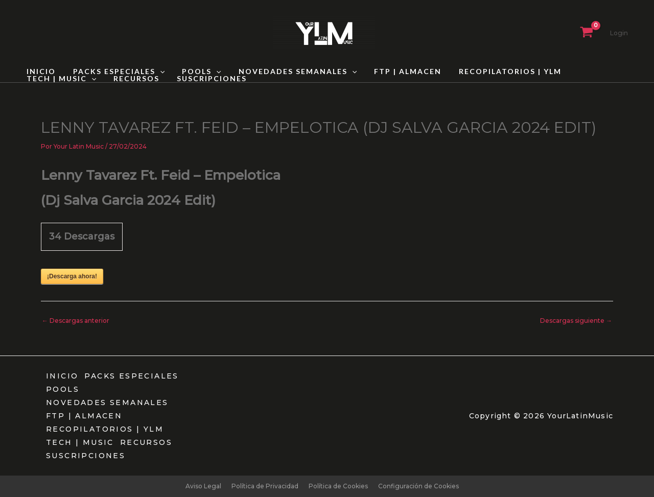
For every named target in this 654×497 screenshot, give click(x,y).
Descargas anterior (75, 320)
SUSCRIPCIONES (120, 78)
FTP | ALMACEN (394, 71)
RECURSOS (48, 78)
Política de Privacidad (264, 486)
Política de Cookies (338, 486)
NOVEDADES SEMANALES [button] (287, 71)
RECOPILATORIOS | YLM (493, 71)
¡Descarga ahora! (72, 276)
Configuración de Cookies (418, 486)
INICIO (39, 71)
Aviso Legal (203, 486)
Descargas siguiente (576, 320)
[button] (155, 71)
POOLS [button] (193, 71)
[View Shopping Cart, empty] (586, 33)
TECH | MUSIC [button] (593, 71)
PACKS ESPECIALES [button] (114, 71)
